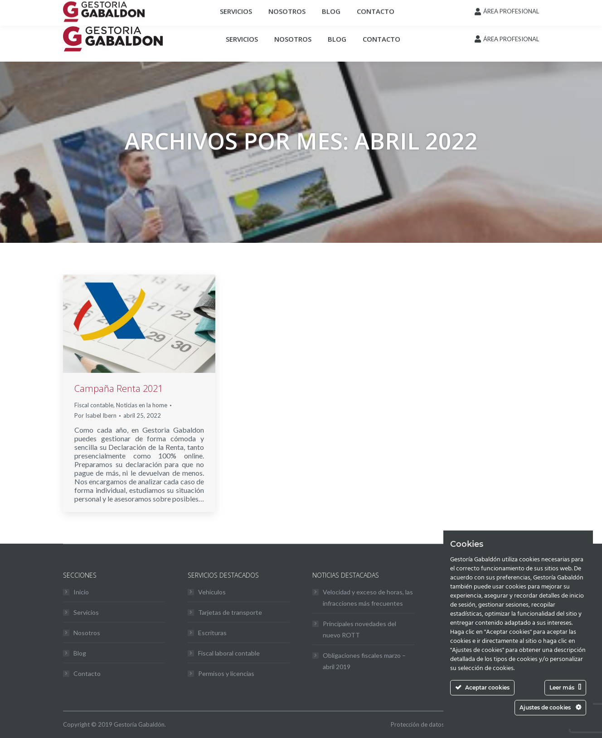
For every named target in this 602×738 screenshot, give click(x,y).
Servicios (86, 612)
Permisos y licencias (226, 673)
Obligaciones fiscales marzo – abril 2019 (364, 660)
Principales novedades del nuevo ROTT (359, 629)
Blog (79, 653)
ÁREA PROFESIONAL (511, 39)
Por (95, 415)
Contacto (87, 673)
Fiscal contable (93, 405)
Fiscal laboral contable (229, 653)
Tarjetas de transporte (230, 612)
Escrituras (212, 633)
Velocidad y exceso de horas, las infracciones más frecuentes (368, 597)
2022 (302, 170)
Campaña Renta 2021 (118, 388)
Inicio (279, 170)
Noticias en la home (141, 405)
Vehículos (212, 592)
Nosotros (86, 633)
